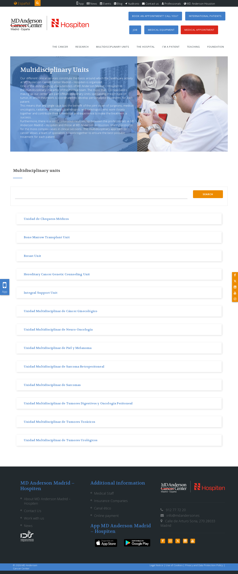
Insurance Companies (111, 500)
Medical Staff (104, 493)
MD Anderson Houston (199, 3)
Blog (118, 3)
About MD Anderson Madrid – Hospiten (47, 501)
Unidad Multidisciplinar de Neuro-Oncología (58, 329)
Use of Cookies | (175, 565)
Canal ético (102, 508)
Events (105, 3)
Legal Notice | (158, 565)
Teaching (193, 46)
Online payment (106, 515)
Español (22, 3)
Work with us (34, 518)
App (80, 3)
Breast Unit (32, 256)
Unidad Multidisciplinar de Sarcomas (52, 385)
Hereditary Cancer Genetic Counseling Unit (57, 274)
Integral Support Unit (40, 293)
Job (135, 29)
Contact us (150, 3)
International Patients (205, 16)
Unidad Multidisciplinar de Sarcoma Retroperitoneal (64, 366)
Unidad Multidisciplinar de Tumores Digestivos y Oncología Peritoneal (78, 403)
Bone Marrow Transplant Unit (47, 237)
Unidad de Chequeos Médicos (46, 219)
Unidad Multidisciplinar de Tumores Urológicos (60, 440)
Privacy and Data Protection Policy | (205, 565)
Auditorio (132, 3)
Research (82, 46)
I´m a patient (171, 46)
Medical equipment (161, 29)
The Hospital (146, 46)
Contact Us (32, 511)
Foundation (215, 46)
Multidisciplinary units (112, 46)
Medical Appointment (199, 29)
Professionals (171, 3)
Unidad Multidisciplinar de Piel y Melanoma (58, 348)
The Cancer (60, 46)
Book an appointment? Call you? (155, 16)
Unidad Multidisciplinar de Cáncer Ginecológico (60, 311)
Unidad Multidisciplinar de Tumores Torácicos (59, 422)
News (92, 3)
